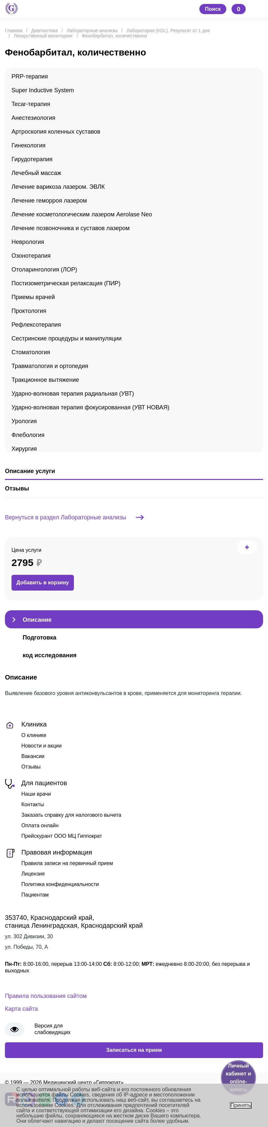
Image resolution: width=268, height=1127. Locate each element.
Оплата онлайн (39, 825)
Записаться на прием (134, 1050)
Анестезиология (33, 118)
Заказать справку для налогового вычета (71, 815)
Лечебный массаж (36, 173)
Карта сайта (21, 1009)
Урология (24, 421)
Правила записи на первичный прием (67, 863)
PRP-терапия (29, 76)
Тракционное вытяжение (45, 380)
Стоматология (30, 352)
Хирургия (24, 448)
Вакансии (33, 756)
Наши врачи (36, 794)
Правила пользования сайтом (46, 996)
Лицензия (33, 874)
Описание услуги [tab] (30, 471)
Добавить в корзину (42, 582)
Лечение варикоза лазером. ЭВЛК (58, 187)
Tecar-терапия (30, 104)
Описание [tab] (37, 620)
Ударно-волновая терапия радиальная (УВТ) (72, 393)
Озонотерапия (31, 255)
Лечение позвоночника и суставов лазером (70, 228)
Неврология (27, 242)
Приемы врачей (33, 297)
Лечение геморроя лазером (49, 200)
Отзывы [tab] (17, 488)
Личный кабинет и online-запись (238, 1077)
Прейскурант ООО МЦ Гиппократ (61, 836)
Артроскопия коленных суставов (55, 131)
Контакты (32, 804)
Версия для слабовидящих (52, 1029)
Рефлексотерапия (36, 324)
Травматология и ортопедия (49, 366)
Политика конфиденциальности (60, 884)
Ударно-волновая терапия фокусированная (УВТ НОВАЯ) (90, 407)
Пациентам (35, 895)
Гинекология (28, 145)
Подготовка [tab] (39, 637)
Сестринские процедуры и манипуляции (66, 338)
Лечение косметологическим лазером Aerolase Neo (81, 214)
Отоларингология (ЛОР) (44, 269)
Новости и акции (41, 745)
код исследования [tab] (50, 655)
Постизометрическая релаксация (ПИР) (66, 283)
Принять (241, 1105)
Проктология (28, 311)
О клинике (33, 735)
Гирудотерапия (32, 159)
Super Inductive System (42, 90)
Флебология (27, 435)
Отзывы (31, 766)
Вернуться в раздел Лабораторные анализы (74, 517)
